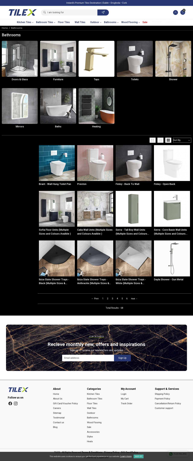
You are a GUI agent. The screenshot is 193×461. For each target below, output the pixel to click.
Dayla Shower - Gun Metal (168, 279)
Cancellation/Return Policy (168, 403)
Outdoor (95, 22)
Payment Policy (162, 398)
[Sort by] (182, 140)
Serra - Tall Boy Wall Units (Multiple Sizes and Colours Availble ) (131, 232)
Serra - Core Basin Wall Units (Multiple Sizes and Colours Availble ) (170, 232)
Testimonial (59, 417)
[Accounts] (175, 12)
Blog (55, 427)
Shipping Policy (162, 394)
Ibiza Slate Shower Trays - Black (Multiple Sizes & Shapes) (54, 281)
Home (56, 394)
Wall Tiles (80, 22)
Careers (57, 408)
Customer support (164, 408)
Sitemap (57, 413)
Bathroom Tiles (45, 22)
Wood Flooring (130, 22)
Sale (144, 22)
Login (123, 394)
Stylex (157, 22)
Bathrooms (111, 22)
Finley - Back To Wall (127, 183)
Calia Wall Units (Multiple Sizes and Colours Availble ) (94, 231)
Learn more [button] (126, 456)
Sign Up (122, 358)
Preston (81, 183)
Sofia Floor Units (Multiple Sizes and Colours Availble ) (55, 231)
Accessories (93, 432)
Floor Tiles (64, 22)
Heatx (171, 22)
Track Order (126, 403)
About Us (57, 398)
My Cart (125, 398)
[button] (153, 140)
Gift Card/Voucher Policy (65, 403)
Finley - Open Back (164, 183)
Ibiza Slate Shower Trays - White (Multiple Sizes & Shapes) (131, 281)
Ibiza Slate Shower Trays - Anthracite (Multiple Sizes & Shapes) (93, 281)
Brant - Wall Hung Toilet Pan (55, 183)
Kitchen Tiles (25, 22)
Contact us (58, 422)
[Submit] (103, 12)
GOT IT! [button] (138, 456)
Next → (134, 298)
